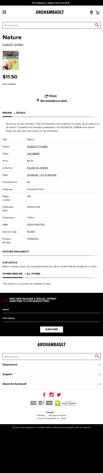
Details (20, 113)
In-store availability (16, 251)
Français (50, 412)
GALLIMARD (33, 154)
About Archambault (14, 384)
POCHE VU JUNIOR (37, 168)
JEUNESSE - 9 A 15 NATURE (42, 175)
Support (7, 374)
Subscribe (51, 329)
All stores (33, 274)
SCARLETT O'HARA (13, 45)
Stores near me (12, 274)
